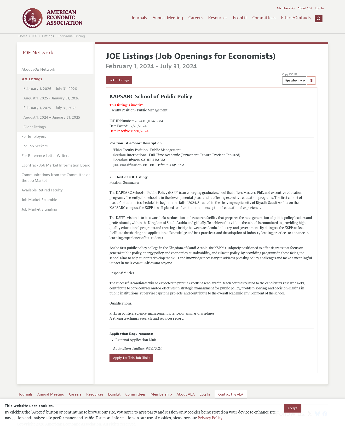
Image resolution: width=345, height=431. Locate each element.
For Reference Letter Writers (45, 155)
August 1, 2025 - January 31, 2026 (51, 98)
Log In (319, 8)
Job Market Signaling (39, 209)
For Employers (34, 136)
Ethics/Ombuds (296, 17)
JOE (35, 36)
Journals (139, 17)
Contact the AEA (230, 394)
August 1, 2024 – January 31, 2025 (51, 117)
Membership (286, 8)
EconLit (240, 17)
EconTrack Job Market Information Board (56, 165)
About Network (38, 69)
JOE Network (37, 52)
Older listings (34, 127)
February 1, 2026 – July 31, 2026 (50, 88)
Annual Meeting (168, 17)
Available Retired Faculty (42, 190)
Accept (293, 408)
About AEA (305, 8)
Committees (264, 17)
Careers (195, 17)
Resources (217, 17)
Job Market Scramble (39, 199)
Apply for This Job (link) (131, 358)
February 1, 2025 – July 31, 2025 (49, 107)
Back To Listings (119, 80)
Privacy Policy (210, 418)
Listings (48, 36)
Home (22, 36)
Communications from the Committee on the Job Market (56, 177)
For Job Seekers (35, 146)
